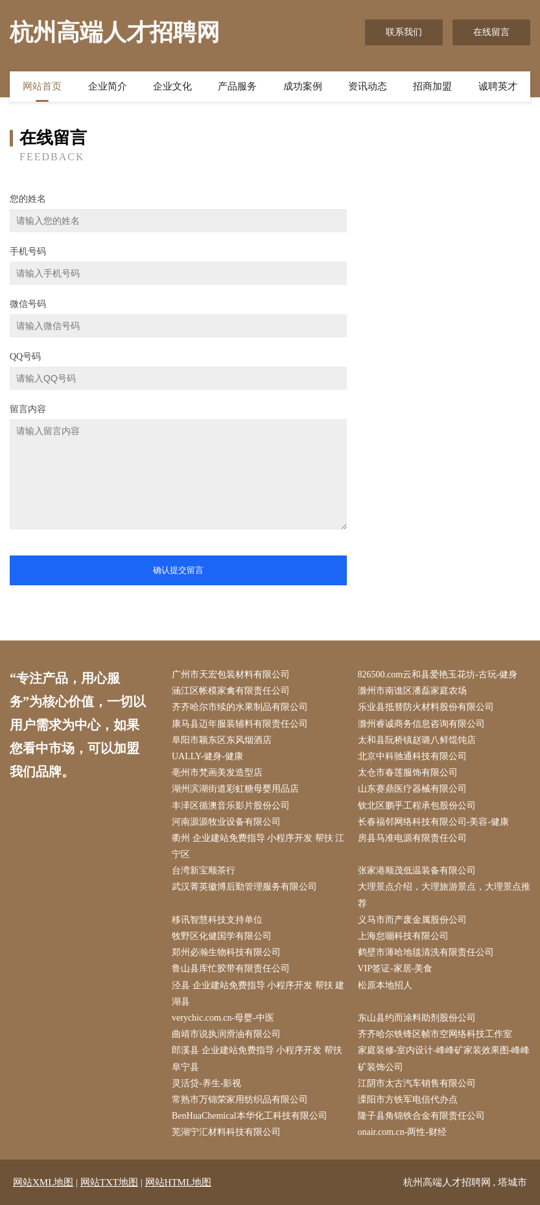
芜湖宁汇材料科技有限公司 (226, 1132)
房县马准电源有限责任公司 (412, 838)
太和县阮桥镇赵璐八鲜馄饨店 (417, 740)
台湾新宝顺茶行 (203, 870)
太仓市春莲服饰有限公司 (408, 772)
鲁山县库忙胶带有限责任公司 (231, 968)
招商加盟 (432, 86)
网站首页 (42, 86)
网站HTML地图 (178, 1182)
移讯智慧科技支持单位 (217, 920)
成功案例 (302, 86)
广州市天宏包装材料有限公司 (231, 674)
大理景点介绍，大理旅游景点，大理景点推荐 (444, 895)
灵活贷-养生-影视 (206, 1083)
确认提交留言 (178, 570)
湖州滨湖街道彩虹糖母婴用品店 (235, 789)
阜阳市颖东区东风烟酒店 (222, 740)
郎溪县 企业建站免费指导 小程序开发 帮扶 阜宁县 (257, 1058)
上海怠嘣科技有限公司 (403, 936)
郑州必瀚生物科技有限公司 (226, 952)
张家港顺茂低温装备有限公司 (417, 870)
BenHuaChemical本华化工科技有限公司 (249, 1116)
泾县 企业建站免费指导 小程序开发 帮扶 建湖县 (258, 993)
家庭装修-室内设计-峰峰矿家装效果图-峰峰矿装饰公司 (444, 1058)
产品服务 (237, 86)
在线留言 (491, 32)
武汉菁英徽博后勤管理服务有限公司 (244, 887)
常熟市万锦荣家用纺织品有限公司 (240, 1099)
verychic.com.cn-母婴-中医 (223, 1018)
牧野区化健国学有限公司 (222, 936)
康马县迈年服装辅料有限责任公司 (240, 724)
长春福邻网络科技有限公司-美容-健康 (433, 822)
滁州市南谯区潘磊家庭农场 (412, 691)
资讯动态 (367, 86)
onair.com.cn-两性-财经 (402, 1132)
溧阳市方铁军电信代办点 (408, 1099)
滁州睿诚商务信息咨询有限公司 (421, 724)
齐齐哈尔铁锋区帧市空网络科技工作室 (435, 1034)
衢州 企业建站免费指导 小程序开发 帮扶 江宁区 (258, 846)
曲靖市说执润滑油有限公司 (226, 1034)
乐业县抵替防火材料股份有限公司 (426, 707)
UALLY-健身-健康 (207, 756)
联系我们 (404, 32)
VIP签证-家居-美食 (395, 968)
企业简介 (107, 86)
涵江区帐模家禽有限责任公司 (231, 691)
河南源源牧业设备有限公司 (226, 822)
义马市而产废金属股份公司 (412, 920)
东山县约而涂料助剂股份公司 (417, 1018)
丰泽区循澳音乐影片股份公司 (231, 805)
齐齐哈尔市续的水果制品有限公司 (240, 707)
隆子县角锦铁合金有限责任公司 (421, 1116)
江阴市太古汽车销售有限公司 (417, 1083)
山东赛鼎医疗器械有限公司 (412, 789)
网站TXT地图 (109, 1182)
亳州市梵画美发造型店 (217, 772)
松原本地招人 (385, 985)
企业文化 (172, 86)
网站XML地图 (43, 1182)
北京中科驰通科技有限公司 (412, 756)
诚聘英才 (497, 86)
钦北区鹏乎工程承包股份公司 (417, 805)
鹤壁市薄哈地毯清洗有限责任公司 (426, 952)
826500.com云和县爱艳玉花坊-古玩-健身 (438, 674)
